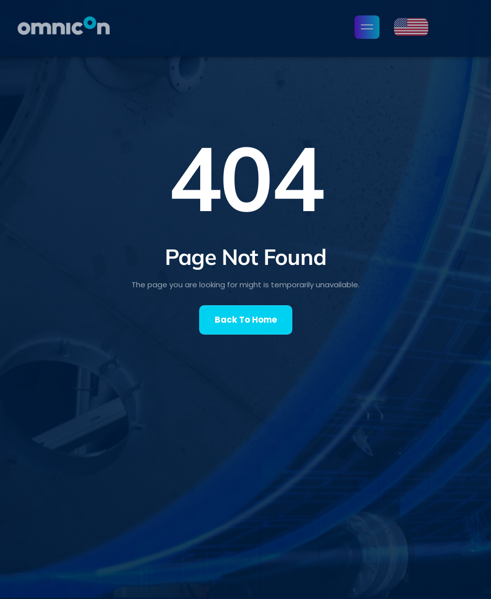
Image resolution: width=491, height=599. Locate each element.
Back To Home (246, 320)
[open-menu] (367, 27)
